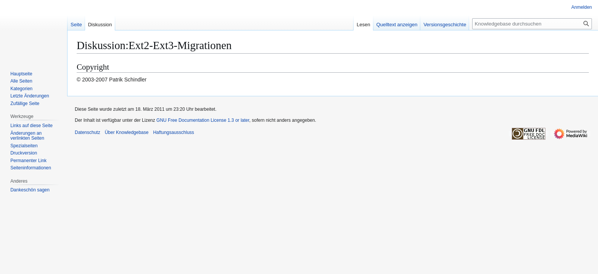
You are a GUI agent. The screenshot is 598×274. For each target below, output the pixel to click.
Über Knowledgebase (127, 132)
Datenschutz (87, 132)
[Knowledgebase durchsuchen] (532, 23)
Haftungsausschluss (173, 132)
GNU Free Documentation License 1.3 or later (202, 120)
